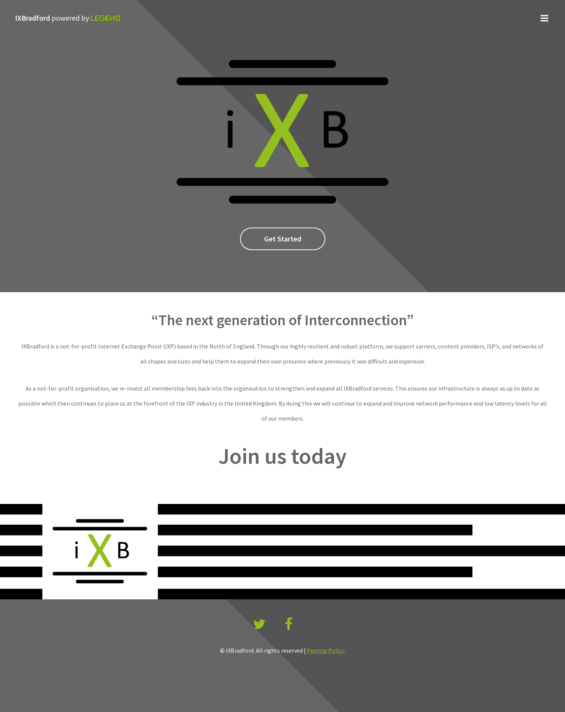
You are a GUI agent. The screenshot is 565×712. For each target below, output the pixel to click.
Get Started (282, 238)
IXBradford (68, 18)
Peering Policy (325, 650)
